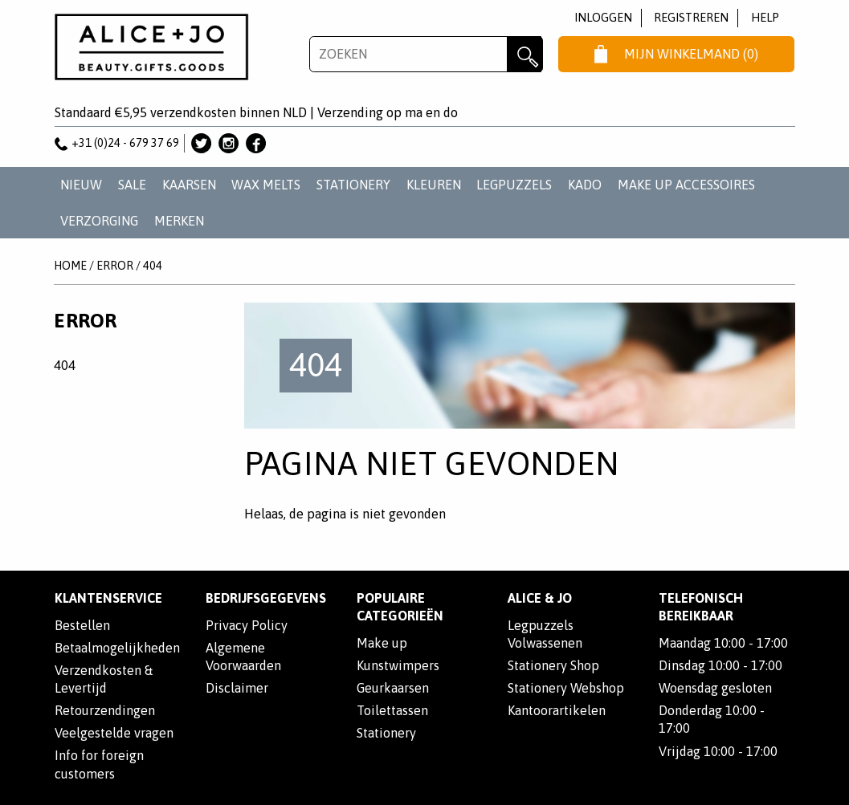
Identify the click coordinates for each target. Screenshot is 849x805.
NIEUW (81, 184)
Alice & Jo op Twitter (201, 143)
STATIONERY (353, 184)
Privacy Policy (247, 625)
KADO (585, 184)
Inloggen (603, 17)
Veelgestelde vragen (114, 733)
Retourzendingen (105, 710)
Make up (382, 643)
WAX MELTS (265, 184)
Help (765, 17)
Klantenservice (108, 598)
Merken (179, 220)
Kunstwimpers (398, 665)
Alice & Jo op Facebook (256, 143)
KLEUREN (433, 184)
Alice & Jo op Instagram (228, 143)
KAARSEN (189, 184)
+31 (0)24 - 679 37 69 (117, 142)
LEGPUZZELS (514, 184)
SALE (132, 184)
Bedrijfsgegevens (266, 598)
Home (70, 265)
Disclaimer (237, 688)
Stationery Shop (553, 665)
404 (152, 265)
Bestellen (82, 625)
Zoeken (525, 54)
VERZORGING (99, 220)
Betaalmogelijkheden (117, 647)
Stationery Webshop (566, 688)
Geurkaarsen (393, 688)
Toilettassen (392, 710)
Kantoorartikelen (557, 710)
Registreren (691, 17)
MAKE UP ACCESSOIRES (686, 184)
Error (114, 265)
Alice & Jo (540, 598)
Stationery (386, 733)
